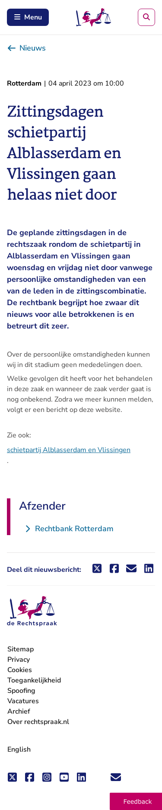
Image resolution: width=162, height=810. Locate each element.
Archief (18, 711)
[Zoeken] (146, 17)
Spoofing (21, 690)
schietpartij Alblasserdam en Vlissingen (68, 450)
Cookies (19, 670)
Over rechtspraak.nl (38, 722)
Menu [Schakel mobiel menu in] (28, 17)
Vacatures (23, 701)
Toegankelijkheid (34, 680)
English (19, 749)
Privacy (18, 659)
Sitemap (20, 649)
